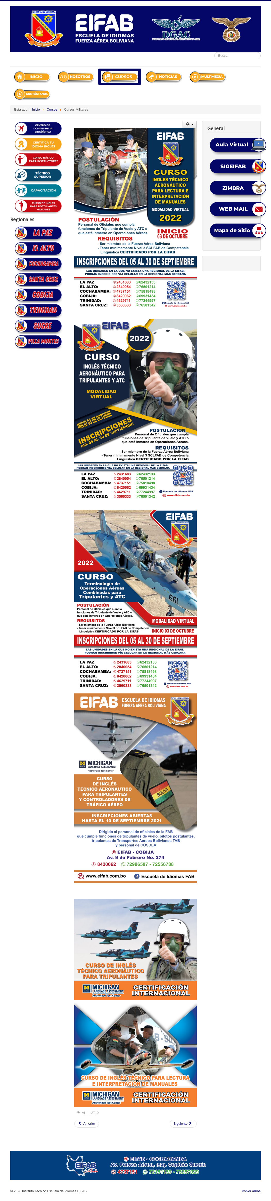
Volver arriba (251, 1191)
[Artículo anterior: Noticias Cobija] (86, 1124)
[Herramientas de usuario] (190, 124)
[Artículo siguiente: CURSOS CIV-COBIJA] (183, 1124)
